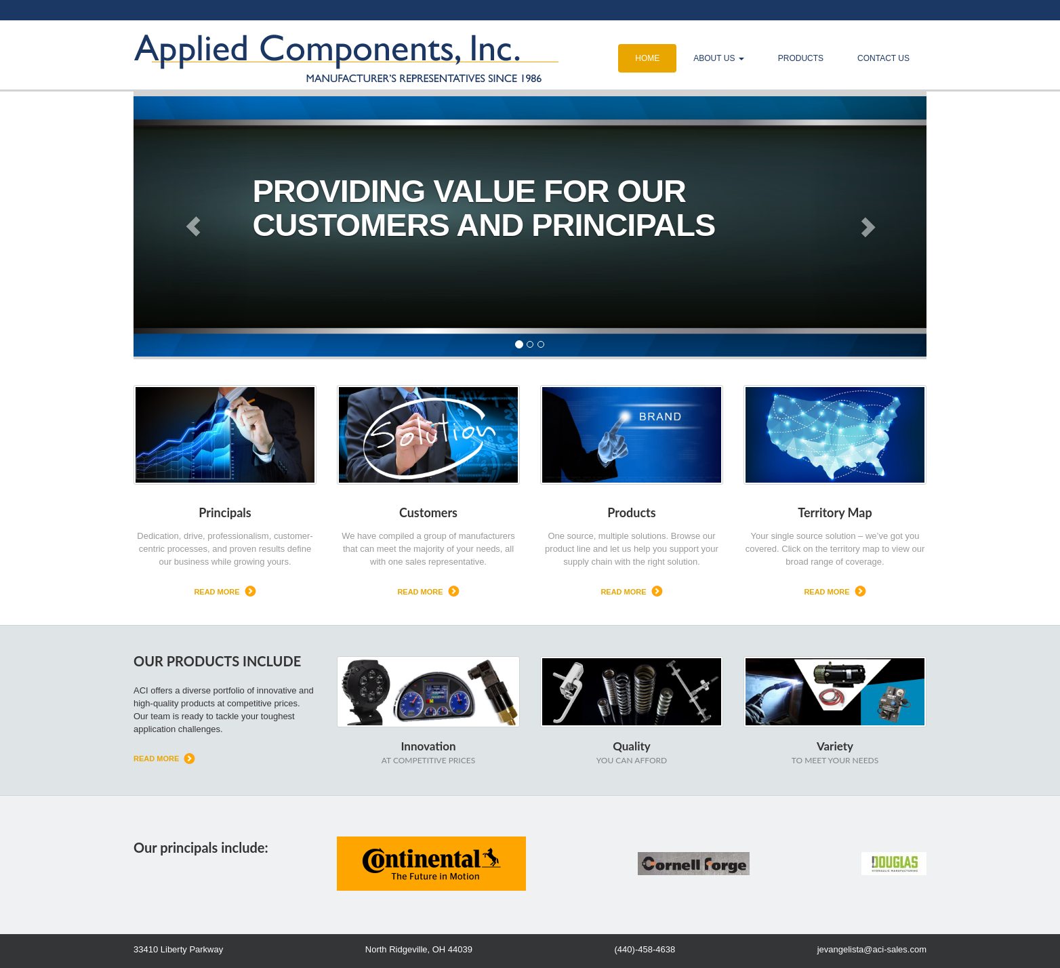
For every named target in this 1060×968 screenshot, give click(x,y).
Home (647, 58)
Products (800, 58)
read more (216, 592)
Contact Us (883, 58)
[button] (193, 226)
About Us (718, 58)
